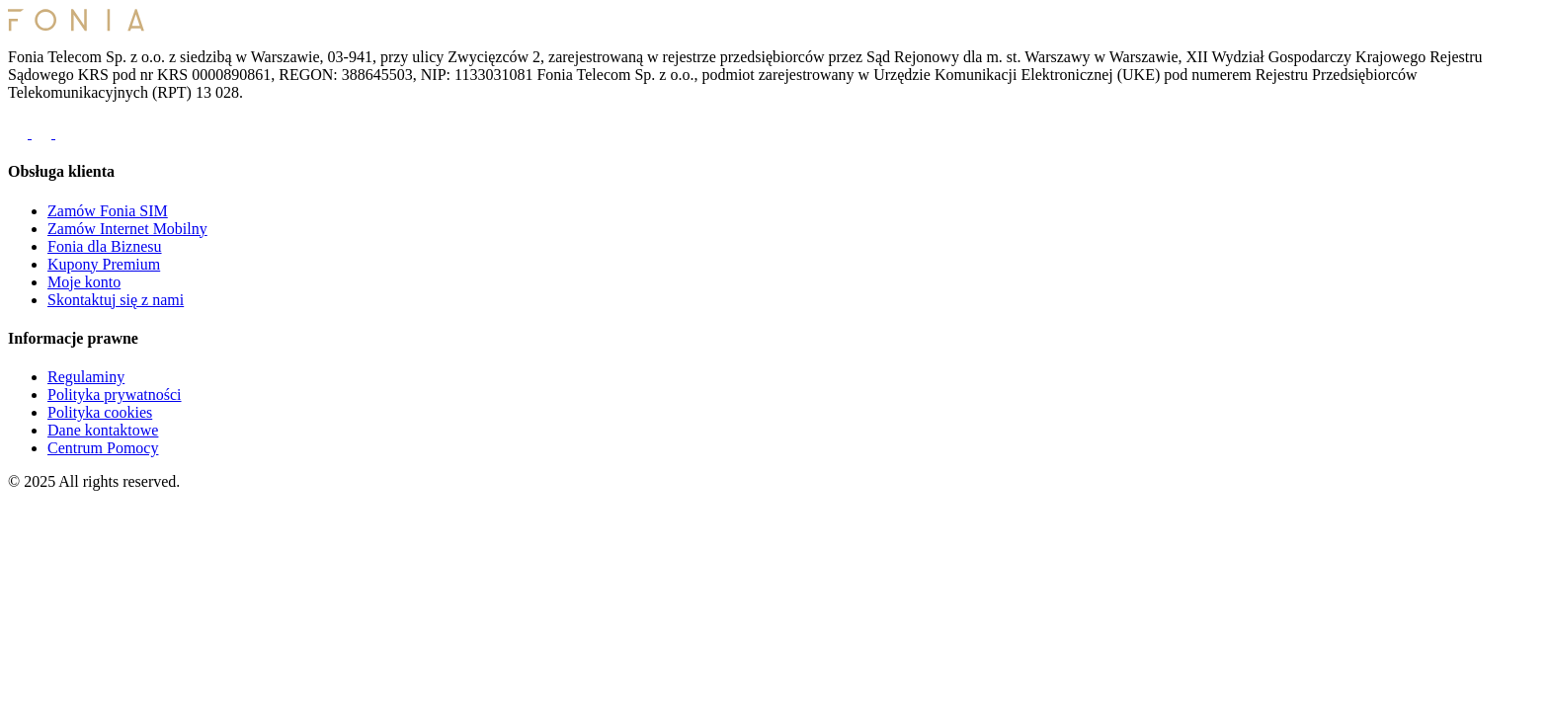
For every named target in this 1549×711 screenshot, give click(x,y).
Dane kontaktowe (102, 430)
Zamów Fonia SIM (107, 210)
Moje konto (84, 282)
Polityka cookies (99, 412)
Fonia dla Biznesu (104, 246)
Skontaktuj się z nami (115, 299)
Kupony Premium (103, 264)
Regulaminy (85, 376)
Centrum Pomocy (102, 447)
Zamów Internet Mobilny (127, 228)
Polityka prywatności (114, 394)
